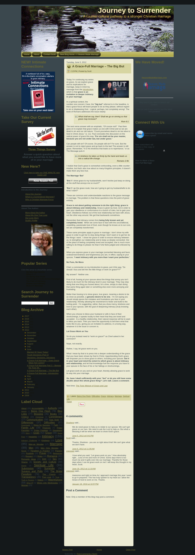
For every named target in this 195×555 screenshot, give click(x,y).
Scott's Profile (31, 220)
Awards (24, 411)
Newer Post (67, 549)
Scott (68, 438)
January (30, 387)
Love (58, 440)
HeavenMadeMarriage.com (154, 77)
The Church (49, 474)
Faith (56, 425)
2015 (27, 321)
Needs (24, 451)
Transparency (28, 477)
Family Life (27, 427)
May (29, 376)
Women (24, 485)
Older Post (130, 549)
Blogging (38, 414)
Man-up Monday (36, 444)
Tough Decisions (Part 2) (38, 355)
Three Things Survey (41, 149)
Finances (47, 428)
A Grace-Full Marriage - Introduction (42, 373)
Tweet (69, 402)
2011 (27, 390)
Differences (27, 422)
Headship (32, 437)
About (24, 408)
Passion (58, 451)
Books (53, 414)
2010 (27, 393)
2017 (27, 316)
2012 (27, 330)
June (29, 349)
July (28, 346)
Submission (27, 468)
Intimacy (48, 436)
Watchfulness (55, 480)
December (31, 333)
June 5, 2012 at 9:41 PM (83, 436)
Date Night (54, 420)
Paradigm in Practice (40, 451)
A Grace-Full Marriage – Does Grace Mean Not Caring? (43, 361)
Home (99, 549)
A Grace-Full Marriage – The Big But (43, 370)
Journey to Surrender (134, 10)
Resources (57, 453)
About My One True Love (36, 215)
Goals (36, 433)
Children (25, 417)
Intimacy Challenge (29, 440)
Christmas (39, 417)
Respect (29, 456)
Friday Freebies (41, 430)
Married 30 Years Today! (37, 352)
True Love (46, 477)
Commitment (55, 416)
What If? (30, 483)
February (31, 384)
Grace (48, 433)
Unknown (70, 451)
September (32, 341)
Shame (24, 462)
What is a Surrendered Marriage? (40, 197)
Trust (57, 477)
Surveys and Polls (32, 471)
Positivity (30, 453)
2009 (27, 395)
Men (31, 448)
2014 (27, 324)
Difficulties (49, 422)
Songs (23, 466)
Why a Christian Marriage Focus (39, 199)
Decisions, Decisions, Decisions (41, 357)
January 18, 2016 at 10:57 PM (85, 484)
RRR (44, 459)
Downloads (25, 425)
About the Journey (33, 194)
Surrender (49, 468)
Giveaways (57, 430)
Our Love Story (32, 218)
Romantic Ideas (28, 459)
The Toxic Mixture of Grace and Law (92, 386)
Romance (52, 456)
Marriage (56, 444)
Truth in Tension (27, 480)
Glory (28, 433)
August (30, 344)
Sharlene (70, 423)
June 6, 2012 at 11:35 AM (83, 449)
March (29, 381)
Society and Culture (44, 462)
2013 (27, 327)
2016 (27, 319)
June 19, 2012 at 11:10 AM (84, 469)
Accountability (38, 408)
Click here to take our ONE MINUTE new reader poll (42, 173)
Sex (55, 459)
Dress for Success (42, 425)
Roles (40, 456)
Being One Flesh (40, 411)
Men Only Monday (49, 448)
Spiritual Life (44, 465)
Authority (52, 408)
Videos (40, 480)
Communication (35, 419)
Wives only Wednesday (47, 483)
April (29, 379)
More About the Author (35, 212)
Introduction (88, 89)
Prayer (42, 453)
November (31, 335)
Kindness (45, 440)
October (30, 338)
